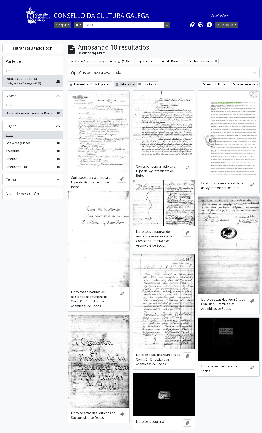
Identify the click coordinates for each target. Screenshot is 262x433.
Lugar (11, 125)
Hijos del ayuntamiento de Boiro (32, 114)
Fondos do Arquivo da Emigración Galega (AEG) (32, 81)
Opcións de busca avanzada (96, 72)
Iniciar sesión (225, 25)
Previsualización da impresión (90, 84)
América (32, 160)
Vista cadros (125, 84)
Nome (11, 96)
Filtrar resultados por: (33, 48)
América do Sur (32, 167)
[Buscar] (123, 25)
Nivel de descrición (22, 193)
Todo (9, 71)
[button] (192, 24)
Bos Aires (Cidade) (32, 144)
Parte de (13, 61)
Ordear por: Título (214, 84)
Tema (11, 179)
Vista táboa (147, 84)
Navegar (61, 25)
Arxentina (32, 152)
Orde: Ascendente (244, 84)
